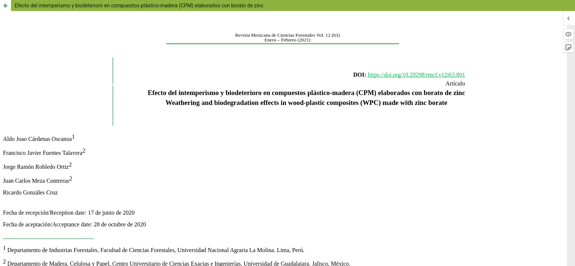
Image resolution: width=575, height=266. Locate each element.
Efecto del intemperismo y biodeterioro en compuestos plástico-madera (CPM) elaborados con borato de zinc (139, 5)
